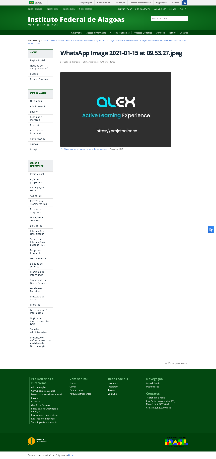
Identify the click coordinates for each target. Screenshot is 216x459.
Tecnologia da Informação (44, 422)
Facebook (170, 25)
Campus (61, 41)
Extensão (35, 401)
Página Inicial (49, 41)
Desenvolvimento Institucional (46, 394)
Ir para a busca (70, 9)
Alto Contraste (142, 9)
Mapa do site (160, 9)
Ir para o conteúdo (36, 9)
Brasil (38, 2)
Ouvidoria (160, 32)
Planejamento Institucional (44, 415)
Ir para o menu (54, 9)
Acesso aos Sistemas (120, 32)
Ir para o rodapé (87, 9)
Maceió (69, 41)
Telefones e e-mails (155, 397)
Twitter (182, 25)
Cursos (72, 383)
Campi (72, 386)
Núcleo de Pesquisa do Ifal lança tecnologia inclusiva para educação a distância (121, 41)
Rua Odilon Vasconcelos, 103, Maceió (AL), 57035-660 (160, 403)
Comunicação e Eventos (43, 390)
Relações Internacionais (43, 418)
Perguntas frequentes (80, 393)
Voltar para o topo (178, 363)
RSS (186, 25)
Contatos (184, 32)
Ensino (34, 398)
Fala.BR (172, 32)
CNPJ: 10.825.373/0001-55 (158, 407)
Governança (77, 32)
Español (173, 9)
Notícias (78, 41)
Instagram (178, 25)
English (183, 9)
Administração (38, 387)
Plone (70, 455)
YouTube (174, 25)
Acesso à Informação (96, 32)
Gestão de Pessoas (40, 405)
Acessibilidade (125, 9)
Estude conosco (77, 390)
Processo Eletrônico (143, 32)
